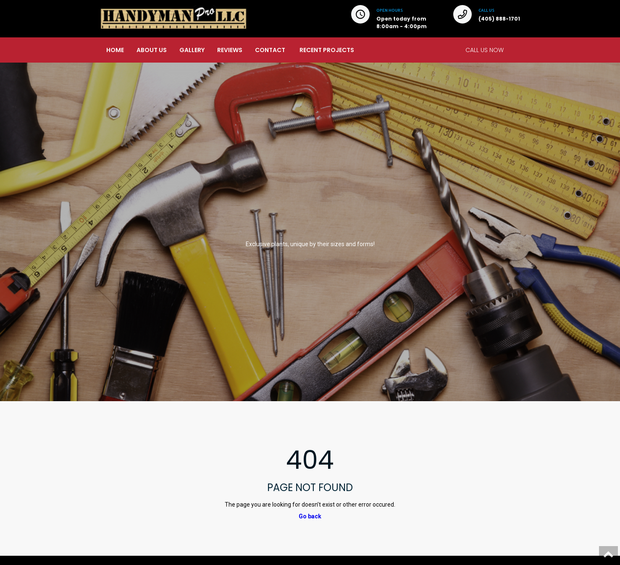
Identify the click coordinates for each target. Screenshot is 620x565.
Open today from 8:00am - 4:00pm (401, 22)
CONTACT (270, 50)
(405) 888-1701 (499, 18)
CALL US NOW (484, 50)
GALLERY (192, 50)
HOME (115, 50)
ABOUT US (152, 50)
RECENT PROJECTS (326, 50)
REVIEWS (229, 50)
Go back (310, 516)
